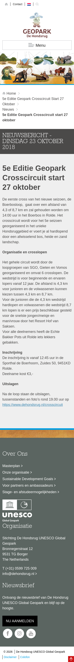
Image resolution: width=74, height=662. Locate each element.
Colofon (25, 657)
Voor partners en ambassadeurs (27, 485)
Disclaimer (10, 657)
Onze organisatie (15, 472)
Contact (17, 4)
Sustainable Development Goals (27, 479)
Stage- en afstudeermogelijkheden (29, 492)
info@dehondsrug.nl (18, 574)
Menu (36, 45)
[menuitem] (29, 4)
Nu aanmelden (20, 621)
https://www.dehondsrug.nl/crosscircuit (32, 405)
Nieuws (8, 109)
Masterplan (11, 466)
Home (9, 93)
